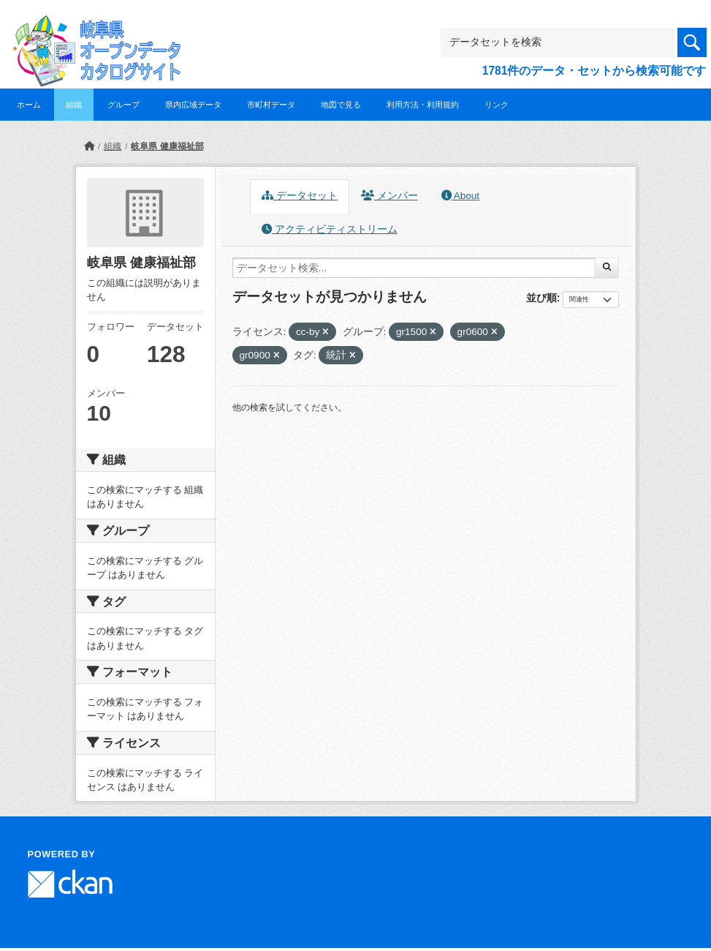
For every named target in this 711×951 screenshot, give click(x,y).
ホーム (29, 104)
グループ (123, 104)
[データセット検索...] (414, 268)
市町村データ (271, 104)
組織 (74, 104)
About (460, 195)
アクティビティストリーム (330, 229)
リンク (496, 104)
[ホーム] (89, 146)
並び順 (541, 298)
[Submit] (607, 268)
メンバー (389, 195)
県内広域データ (193, 104)
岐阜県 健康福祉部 (167, 146)
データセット (300, 195)
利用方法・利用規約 (423, 104)
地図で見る (341, 104)
